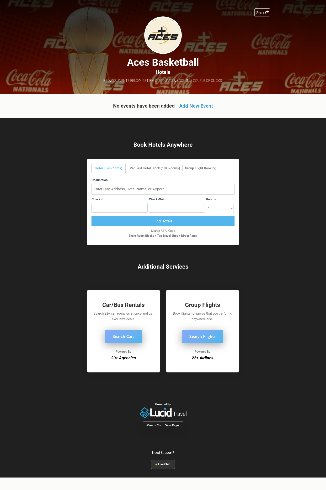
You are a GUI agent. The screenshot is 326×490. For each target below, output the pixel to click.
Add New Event (196, 106)
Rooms (211, 199)
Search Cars (123, 336)
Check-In (98, 199)
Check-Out (156, 199)
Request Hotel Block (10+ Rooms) (155, 168)
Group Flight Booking (200, 168)
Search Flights (202, 336)
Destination (100, 180)
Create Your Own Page (163, 425)
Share (262, 12)
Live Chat (163, 464)
